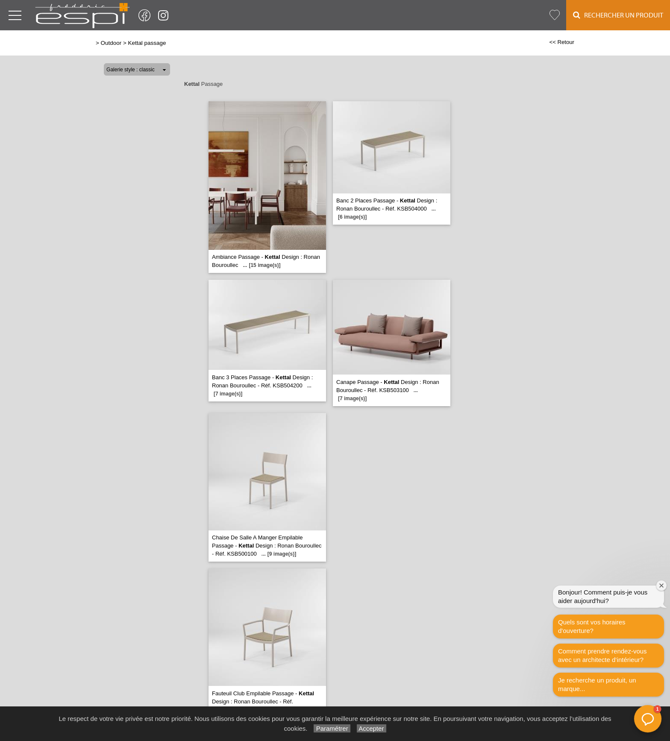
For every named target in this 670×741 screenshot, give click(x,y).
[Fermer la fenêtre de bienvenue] (661, 585)
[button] (647, 718)
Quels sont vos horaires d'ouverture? (592, 626)
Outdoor (111, 43)
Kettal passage (147, 43)
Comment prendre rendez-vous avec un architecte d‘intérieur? (602, 655)
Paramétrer (332, 728)
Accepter (371, 728)
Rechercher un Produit (618, 15)
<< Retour (561, 42)
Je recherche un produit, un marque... (597, 684)
